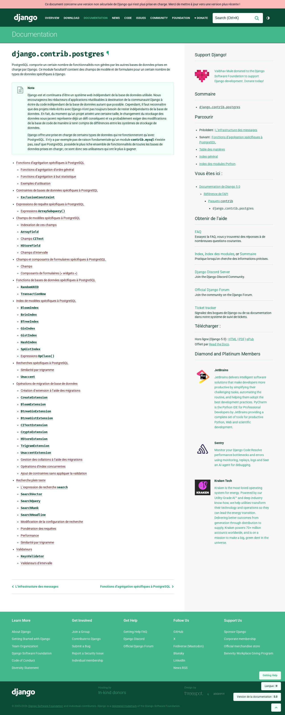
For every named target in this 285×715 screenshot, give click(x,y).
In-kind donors (112, 692)
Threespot (194, 693)
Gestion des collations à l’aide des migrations (51, 459)
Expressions (43, 211)
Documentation (96, 18)
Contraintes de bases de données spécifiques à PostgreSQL (57, 190)
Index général (208, 156)
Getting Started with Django (31, 639)
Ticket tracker (205, 308)
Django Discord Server (212, 272)
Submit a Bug (81, 646)
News (116, 18)
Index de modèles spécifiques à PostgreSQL (46, 301)
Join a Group (81, 632)
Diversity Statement (25, 668)
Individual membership (87, 660)
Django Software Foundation (32, 653)
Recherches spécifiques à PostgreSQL (42, 363)
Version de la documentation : (257, 696)
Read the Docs (219, 344)
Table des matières (212, 149)
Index (199, 254)
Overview (52, 18)
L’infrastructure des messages (35, 586)
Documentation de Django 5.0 (219, 186)
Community (159, 18)
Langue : (271, 686)
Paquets (220, 201)
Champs (32, 239)
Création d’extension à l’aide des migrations (50, 390)
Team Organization (25, 646)
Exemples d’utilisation (36, 183)
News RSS (180, 668)
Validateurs (24, 549)
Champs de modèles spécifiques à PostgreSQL (48, 218)
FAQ (198, 232)
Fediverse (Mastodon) (188, 646)
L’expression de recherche (44, 487)
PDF (242, 339)
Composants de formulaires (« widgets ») (49, 273)
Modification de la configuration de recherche (52, 522)
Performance (30, 535)
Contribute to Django (86, 639)
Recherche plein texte (30, 480)
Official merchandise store (242, 646)
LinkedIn (179, 660)
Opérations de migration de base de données (46, 383)
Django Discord (134, 639)
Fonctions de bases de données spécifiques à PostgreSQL (56, 280)
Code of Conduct (23, 660)
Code (128, 18)
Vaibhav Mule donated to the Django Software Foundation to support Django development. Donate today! (239, 76)
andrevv (224, 693)
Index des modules (219, 254)
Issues (141, 18)
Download (71, 18)
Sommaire (248, 254)
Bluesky (178, 653)
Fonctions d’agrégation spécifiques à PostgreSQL (50, 163)
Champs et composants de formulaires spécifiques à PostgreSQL (61, 259)
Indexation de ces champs (39, 225)
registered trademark (124, 706)
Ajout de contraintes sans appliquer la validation (54, 473)
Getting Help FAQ (135, 632)
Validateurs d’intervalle (36, 563)
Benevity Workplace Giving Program (248, 653)
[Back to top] (276, 707)
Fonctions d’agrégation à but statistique (48, 176)
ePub (250, 339)
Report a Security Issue (88, 653)
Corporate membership (240, 639)
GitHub (178, 632)
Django (25, 18)
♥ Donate (201, 18)
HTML (232, 339)
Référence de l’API (216, 194)
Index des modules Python (217, 164)
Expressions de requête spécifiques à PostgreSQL (50, 204)
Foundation (181, 18)
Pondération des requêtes (38, 528)
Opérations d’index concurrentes (43, 466)
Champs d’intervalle (34, 252)
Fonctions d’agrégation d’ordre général (47, 169)
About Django (21, 632)
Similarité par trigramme (37, 370)
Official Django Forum (212, 290)
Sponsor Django (235, 632)
